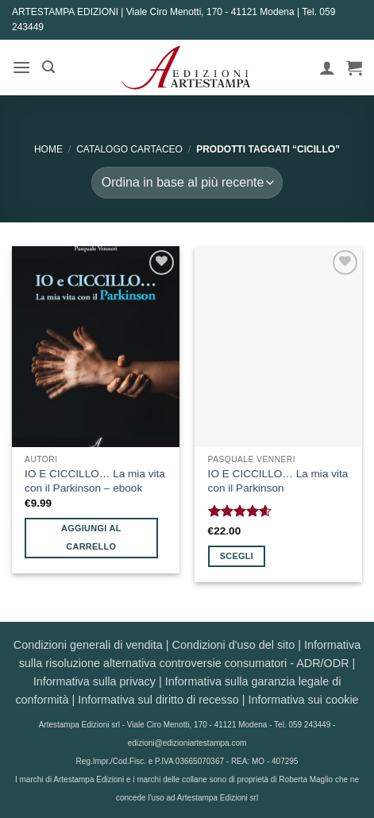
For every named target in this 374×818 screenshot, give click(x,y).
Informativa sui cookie (303, 699)
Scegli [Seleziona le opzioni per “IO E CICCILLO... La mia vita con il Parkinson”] (236, 556)
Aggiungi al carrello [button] (91, 537)
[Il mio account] (327, 67)
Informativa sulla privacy (94, 681)
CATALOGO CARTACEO (129, 149)
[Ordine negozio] (187, 183)
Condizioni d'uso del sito (233, 645)
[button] (21, 67)
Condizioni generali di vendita (88, 645)
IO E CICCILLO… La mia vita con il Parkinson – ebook (95, 481)
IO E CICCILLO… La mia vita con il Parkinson (278, 481)
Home (48, 149)
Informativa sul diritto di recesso (158, 699)
